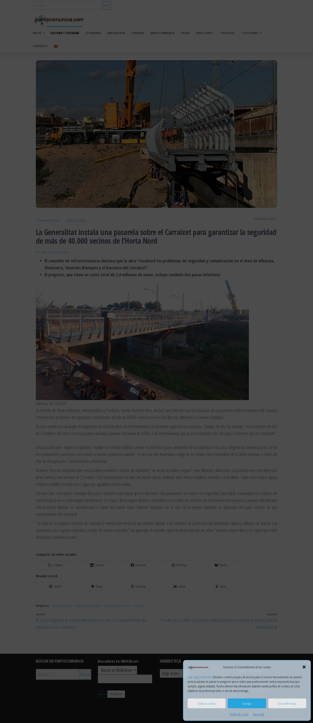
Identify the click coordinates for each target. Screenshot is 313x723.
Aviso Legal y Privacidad (199, 677)
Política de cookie (239, 714)
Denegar (246, 703)
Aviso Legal (258, 714)
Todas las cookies (207, 703)
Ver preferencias (287, 703)
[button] (304, 667)
